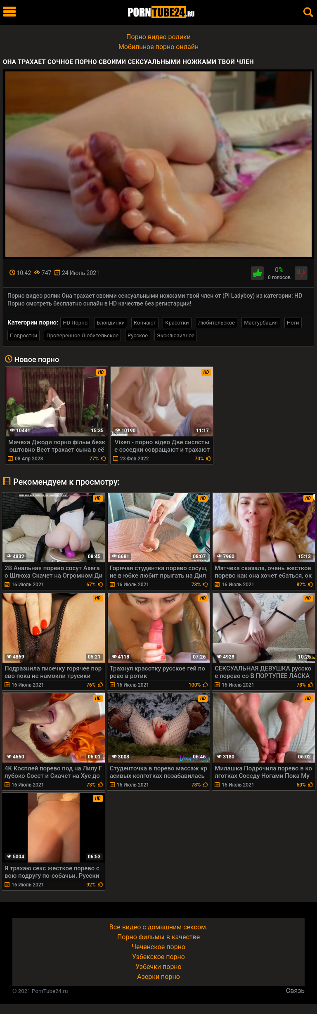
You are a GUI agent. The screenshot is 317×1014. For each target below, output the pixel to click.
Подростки (23, 335)
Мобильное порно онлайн (158, 47)
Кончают (145, 323)
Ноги (293, 323)
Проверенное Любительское (82, 335)
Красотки (177, 323)
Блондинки (111, 323)
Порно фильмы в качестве (158, 937)
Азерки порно (158, 977)
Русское (138, 335)
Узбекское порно (158, 957)
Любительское (216, 323)
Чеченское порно (158, 947)
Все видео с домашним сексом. (158, 927)
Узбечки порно (158, 967)
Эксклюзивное (175, 335)
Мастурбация (261, 323)
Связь (295, 991)
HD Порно (75, 323)
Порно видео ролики (158, 37)
